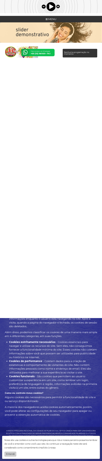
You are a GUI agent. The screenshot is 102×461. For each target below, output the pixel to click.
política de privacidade (67, 447)
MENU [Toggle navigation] (51, 19)
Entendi (10, 454)
